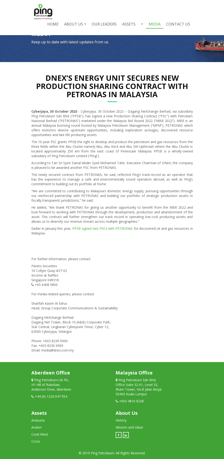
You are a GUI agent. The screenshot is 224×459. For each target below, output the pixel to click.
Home (53, 24)
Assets (129, 24)
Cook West (39, 434)
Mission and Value (129, 427)
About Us (73, 24)
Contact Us (178, 24)
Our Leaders (104, 24)
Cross (35, 441)
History (121, 420)
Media (155, 24)
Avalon (36, 427)
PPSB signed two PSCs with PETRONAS (102, 228)
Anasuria (37, 420)
